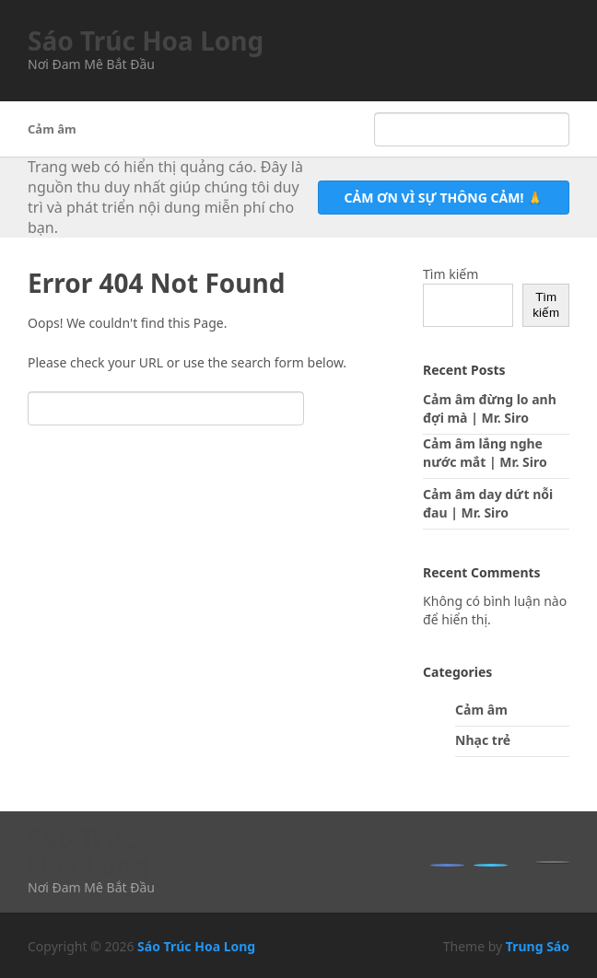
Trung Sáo (537, 946)
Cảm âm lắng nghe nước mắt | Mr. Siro (485, 453)
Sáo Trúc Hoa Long (145, 40)
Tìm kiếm (450, 274)
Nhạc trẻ (482, 740)
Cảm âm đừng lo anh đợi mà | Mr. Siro (489, 408)
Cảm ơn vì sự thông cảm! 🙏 (444, 197)
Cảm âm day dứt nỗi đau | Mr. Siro (488, 503)
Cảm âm (52, 129)
